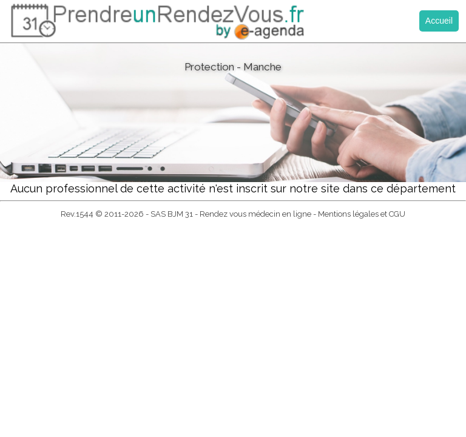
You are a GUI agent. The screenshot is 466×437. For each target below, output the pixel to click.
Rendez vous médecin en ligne (255, 213)
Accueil (439, 20)
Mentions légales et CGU (361, 213)
